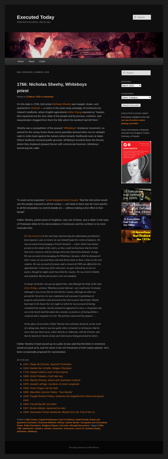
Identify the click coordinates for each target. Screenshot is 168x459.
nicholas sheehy (92, 428)
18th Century (32, 419)
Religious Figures (50, 425)
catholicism (27, 428)
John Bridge (31, 288)
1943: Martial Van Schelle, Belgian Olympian (47, 368)
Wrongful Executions (79, 425)
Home (20, 61)
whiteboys (32, 431)
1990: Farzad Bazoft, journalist (39, 404)
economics (57, 428)
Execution (32, 422)
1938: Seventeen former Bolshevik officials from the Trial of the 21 (59, 412)
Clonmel (35, 108)
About (31, 61)
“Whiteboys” (69, 128)
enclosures (69, 428)
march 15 (79, 428)
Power (20, 425)
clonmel (47, 428)
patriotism (21, 431)
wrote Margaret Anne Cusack (62, 200)
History (60, 422)
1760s (100, 425)
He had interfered (33, 236)
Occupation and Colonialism (94, 422)
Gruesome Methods (47, 422)
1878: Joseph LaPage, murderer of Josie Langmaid (51, 384)
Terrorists (64, 425)
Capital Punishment (48, 419)
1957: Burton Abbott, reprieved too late (44, 408)
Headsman (48, 97)
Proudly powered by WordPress (84, 447)
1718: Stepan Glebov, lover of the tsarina (45, 372)
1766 (19, 428)
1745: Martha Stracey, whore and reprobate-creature (51, 380)
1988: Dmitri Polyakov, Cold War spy (43, 376)
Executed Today (35, 17)
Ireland (68, 422)
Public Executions (32, 425)
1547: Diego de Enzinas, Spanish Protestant (47, 364)
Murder (76, 422)
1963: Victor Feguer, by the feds (40, 388)
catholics (38, 428)
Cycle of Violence (66, 419)
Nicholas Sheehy (61, 104)
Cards (42, 61)
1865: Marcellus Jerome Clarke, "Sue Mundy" (48, 392)
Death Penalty (82, 419)
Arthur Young (74, 112)
